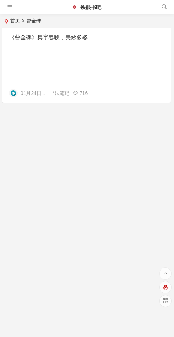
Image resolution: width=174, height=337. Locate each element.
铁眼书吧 (86, 7)
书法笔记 (59, 93)
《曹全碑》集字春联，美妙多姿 (48, 37)
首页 (15, 21)
